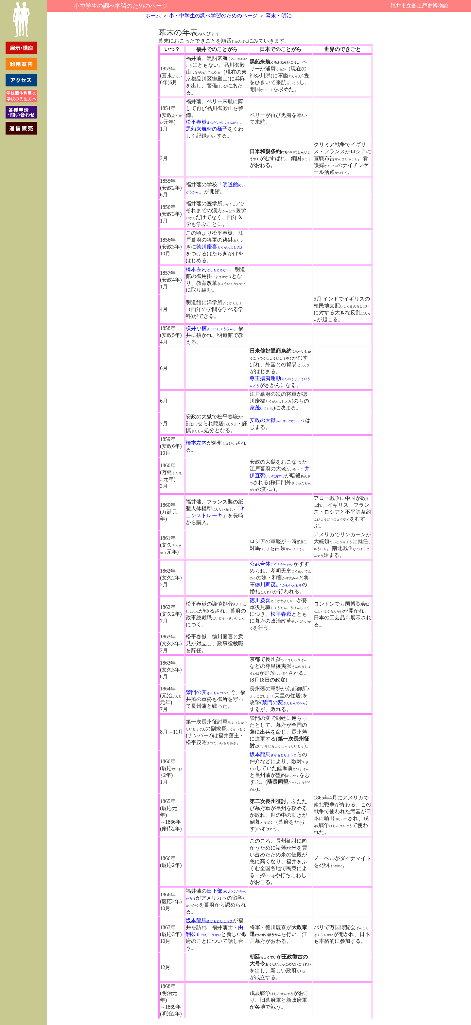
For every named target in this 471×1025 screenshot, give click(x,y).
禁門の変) (284, 702)
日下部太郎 (220, 891)
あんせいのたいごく (290, 421)
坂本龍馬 (260, 754)
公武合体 (271, 564)
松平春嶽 (196, 122)
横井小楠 (209, 328)
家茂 (261, 408)
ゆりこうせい (211, 935)
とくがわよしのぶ (230, 247)
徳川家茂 (278, 584)
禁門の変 (208, 692)
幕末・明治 (279, 15)
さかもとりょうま (283, 755)
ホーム (153, 15)
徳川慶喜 (206, 246)
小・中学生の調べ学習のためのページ (212, 15)
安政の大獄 (263, 420)
